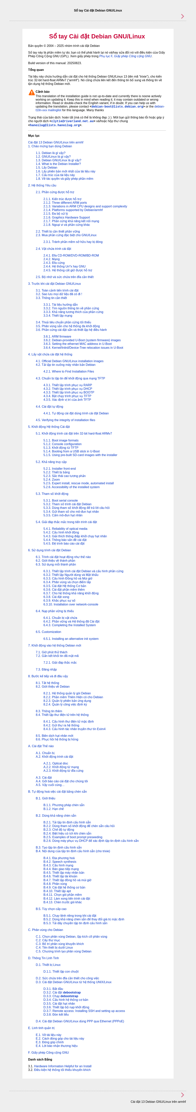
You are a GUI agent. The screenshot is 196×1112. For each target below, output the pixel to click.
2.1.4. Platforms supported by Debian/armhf (73, 210)
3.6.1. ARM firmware (57, 336)
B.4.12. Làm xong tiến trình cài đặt (66, 898)
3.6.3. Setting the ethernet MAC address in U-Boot (77, 343)
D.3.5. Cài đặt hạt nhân (59, 1003)
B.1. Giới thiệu (45, 798)
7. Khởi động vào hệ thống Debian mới (54, 645)
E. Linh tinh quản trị (41, 1028)
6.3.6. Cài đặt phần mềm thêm (64, 589)
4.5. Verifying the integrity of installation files (65, 420)
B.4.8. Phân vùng (55, 883)
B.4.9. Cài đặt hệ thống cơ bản (64, 887)
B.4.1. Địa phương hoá (59, 858)
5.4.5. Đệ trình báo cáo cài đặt (64, 543)
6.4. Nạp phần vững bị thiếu (55, 611)
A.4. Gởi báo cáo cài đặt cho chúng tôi (62, 781)
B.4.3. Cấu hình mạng (58, 865)
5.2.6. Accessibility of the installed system (71, 487)
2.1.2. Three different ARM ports (65, 202)
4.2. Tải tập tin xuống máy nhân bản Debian (66, 364)
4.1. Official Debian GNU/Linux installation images (70, 361)
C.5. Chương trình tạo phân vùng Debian (63, 951)
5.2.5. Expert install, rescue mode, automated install (78, 483)
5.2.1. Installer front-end (59, 468)
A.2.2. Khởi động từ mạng (61, 767)
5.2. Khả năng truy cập (51, 462)
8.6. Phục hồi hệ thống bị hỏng (57, 739)
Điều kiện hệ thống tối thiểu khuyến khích (62, 1069)
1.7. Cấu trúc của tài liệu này (55, 175)
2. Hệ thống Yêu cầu (42, 185)
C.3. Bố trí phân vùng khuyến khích (60, 944)
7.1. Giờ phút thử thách (51, 652)
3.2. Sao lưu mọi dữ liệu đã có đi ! (59, 294)
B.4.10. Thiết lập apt (57, 891)
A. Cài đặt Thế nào (41, 746)
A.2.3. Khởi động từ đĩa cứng (63, 770)
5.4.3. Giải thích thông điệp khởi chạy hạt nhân (75, 536)
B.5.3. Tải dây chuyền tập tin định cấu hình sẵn (75, 923)
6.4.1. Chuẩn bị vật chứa (60, 617)
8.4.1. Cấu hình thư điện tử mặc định (68, 721)
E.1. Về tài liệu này (48, 1035)
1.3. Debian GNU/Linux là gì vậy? (58, 160)
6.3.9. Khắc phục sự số (59, 600)
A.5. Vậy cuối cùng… (50, 785)
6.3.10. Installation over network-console (70, 604)
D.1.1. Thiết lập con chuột (60, 971)
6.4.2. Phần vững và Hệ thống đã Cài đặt (71, 621)
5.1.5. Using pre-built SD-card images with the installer (80, 455)
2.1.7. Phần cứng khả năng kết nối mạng (71, 221)
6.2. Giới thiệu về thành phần (55, 560)
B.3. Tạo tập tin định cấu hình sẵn (59, 847)
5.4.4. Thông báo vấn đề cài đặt (65, 540)
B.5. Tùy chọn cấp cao (51, 909)
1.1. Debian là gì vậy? (50, 153)
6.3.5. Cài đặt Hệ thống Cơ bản (64, 586)
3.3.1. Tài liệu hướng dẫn (60, 304)
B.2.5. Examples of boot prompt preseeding (72, 837)
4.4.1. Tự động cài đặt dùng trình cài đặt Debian (76, 413)
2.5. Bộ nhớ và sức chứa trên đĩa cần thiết (65, 277)
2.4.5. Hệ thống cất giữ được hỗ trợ (67, 270)
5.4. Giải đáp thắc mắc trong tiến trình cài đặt (66, 522)
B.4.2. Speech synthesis (59, 861)
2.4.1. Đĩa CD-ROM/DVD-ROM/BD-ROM (71, 255)
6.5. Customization (48, 631)
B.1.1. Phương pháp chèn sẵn (63, 805)
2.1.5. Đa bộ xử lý (55, 213)
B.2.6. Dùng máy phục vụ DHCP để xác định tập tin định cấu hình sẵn (91, 840)
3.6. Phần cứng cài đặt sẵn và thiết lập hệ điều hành (71, 329)
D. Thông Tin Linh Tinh (43, 958)
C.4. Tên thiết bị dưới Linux (54, 947)
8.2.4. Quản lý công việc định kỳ (65, 704)
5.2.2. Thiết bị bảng (56, 472)
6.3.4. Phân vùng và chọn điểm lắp (67, 582)
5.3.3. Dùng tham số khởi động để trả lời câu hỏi (76, 507)
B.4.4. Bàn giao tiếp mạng (61, 869)
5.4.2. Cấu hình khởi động (61, 532)
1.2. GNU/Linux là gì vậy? (53, 156)
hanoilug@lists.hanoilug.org (55, 125)
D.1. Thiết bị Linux (48, 964)
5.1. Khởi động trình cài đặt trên (74, 433)
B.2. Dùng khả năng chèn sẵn (56, 815)
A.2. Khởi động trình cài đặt (54, 756)
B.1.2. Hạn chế (53, 809)
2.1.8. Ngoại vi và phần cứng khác (66, 224)
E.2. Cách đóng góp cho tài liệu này (60, 1038)
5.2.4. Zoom (51, 479)
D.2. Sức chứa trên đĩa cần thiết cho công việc (67, 978)
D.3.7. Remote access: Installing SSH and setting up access (84, 1011)
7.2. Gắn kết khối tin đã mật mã (57, 655)
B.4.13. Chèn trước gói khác (62, 902)
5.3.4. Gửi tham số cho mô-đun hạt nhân (71, 511)
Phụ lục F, (125, 56)
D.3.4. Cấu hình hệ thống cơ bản (65, 999)
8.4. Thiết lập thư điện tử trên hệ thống (62, 714)
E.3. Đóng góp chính (50, 1042)
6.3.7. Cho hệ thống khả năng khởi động (71, 593)
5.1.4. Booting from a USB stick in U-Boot (71, 451)
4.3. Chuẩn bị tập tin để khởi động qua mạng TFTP (70, 378)
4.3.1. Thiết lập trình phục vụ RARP (67, 385)
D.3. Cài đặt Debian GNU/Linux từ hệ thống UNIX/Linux (74, 982)
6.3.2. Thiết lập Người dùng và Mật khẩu (70, 574)
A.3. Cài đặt (44, 777)
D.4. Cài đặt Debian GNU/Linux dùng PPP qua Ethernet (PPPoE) (80, 1021)
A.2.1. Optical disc (55, 763)
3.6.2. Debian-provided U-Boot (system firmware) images (82, 340)
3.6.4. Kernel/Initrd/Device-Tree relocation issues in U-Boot (83, 347)
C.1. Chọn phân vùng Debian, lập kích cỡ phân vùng (71, 936)
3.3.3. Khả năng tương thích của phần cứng (73, 312)
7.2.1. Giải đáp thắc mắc (60, 662)
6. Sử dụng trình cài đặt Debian (49, 550)
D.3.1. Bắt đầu (53, 988)
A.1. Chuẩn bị (45, 753)
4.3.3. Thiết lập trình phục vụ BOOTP (68, 392)
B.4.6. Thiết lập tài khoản (60, 876)
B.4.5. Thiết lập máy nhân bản (63, 872)
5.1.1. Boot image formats (60, 440)
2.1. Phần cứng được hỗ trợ (55, 192)
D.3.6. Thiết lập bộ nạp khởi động (66, 1007)
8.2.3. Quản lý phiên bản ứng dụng (67, 700)
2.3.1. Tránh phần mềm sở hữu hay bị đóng (73, 241)
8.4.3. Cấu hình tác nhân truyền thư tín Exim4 (74, 729)
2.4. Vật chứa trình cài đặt (53, 248)
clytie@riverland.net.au (72, 121)
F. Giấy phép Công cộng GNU (48, 1052)
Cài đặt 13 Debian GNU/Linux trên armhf (55, 142)
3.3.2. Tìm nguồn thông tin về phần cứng (71, 308)
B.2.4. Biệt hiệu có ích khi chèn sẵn (67, 833)
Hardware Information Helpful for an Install (62, 1066)
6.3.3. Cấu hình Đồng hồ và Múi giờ (67, 578)
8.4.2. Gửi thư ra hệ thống (61, 725)
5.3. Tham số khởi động (52, 493)
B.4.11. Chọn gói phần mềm (62, 894)
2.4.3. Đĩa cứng (54, 262)
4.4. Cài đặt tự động (49, 406)
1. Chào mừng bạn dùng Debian (50, 146)
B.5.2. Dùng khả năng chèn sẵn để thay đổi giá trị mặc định (83, 919)
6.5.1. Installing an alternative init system (71, 638)
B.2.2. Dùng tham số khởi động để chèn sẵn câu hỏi (79, 826)
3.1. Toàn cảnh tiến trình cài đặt (57, 290)
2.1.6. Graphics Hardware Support (66, 217)
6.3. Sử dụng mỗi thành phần (56, 564)
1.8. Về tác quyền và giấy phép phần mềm (64, 178)
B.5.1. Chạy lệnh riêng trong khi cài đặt (69, 915)
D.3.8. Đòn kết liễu (56, 1014)
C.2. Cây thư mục (48, 940)
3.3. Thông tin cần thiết (51, 298)
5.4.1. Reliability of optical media (65, 528)
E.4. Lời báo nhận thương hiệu (57, 1045)
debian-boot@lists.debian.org (117, 106)
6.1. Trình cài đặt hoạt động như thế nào (63, 557)
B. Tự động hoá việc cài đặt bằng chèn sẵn (57, 791)
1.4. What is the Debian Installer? (58, 164)
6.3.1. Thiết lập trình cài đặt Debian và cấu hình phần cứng (83, 571)
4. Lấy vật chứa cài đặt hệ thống (50, 354)
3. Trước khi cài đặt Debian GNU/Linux (54, 283)
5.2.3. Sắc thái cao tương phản (64, 476)
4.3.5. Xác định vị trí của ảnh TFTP (67, 399)
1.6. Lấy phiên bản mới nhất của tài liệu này (65, 171)
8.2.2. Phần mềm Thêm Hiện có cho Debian (73, 697)
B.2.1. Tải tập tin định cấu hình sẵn (67, 822)
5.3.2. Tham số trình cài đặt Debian (67, 504)
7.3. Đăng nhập (46, 669)
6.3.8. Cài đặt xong (56, 597)
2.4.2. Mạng (51, 259)
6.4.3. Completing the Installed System (69, 625)
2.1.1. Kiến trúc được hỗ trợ (62, 199)
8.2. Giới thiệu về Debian (53, 686)
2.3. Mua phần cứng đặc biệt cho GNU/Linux (66, 235)
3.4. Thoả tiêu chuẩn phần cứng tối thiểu (63, 322)
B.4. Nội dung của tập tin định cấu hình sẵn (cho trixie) (73, 851)
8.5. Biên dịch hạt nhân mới (54, 735)
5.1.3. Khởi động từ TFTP (60, 447)
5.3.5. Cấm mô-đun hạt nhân (62, 515)
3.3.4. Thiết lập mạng (57, 315)
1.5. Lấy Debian (46, 167)
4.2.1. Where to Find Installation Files (68, 371)
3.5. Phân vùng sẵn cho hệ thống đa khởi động (68, 326)
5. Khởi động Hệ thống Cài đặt (49, 426)
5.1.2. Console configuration (62, 444)
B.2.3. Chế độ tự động (58, 829)
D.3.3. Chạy (60, 996)
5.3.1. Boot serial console (60, 500)
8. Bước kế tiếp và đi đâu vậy (48, 676)
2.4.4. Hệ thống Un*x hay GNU (64, 266)
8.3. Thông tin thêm (49, 711)
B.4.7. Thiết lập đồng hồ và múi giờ (67, 880)
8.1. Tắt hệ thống (47, 683)
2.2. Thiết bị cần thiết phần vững (58, 231)
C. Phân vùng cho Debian (45, 929)
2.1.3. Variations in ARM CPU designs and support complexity (85, 206)
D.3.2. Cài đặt (62, 992)
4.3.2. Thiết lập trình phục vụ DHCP (67, 388)
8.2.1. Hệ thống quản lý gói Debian (67, 693)
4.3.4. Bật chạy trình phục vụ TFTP (67, 396)
